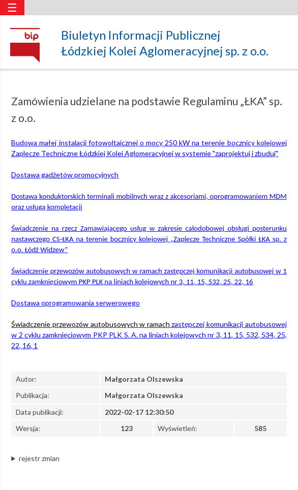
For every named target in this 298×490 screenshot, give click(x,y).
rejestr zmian (39, 458)
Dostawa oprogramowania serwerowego (75, 302)
